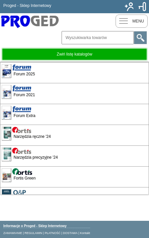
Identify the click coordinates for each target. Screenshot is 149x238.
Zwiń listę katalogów (74, 54)
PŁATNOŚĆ (53, 233)
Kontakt (85, 233)
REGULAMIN (33, 233)
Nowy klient (129, 6)
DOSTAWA (70, 233)
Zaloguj (142, 6)
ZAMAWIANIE (12, 233)
